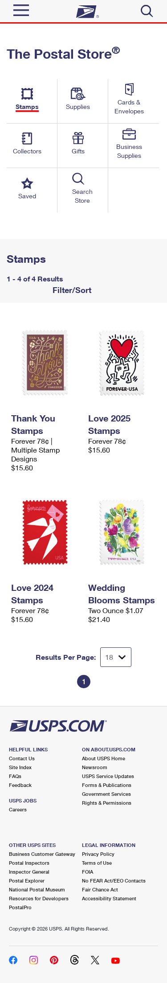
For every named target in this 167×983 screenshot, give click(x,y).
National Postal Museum (37, 889)
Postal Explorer (27, 880)
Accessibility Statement (109, 898)
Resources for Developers (39, 898)
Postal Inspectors (29, 863)
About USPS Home (103, 758)
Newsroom (94, 767)
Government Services (106, 794)
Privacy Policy (98, 854)
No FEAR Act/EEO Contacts (114, 880)
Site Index (20, 767)
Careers (18, 809)
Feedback (20, 785)
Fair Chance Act (100, 889)
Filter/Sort (70, 290)
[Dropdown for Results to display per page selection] (115, 657)
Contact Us (22, 758)
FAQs (15, 776)
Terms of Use (97, 863)
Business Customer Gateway (42, 854)
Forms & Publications (106, 785)
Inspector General (29, 872)
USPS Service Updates (108, 776)
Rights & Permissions (106, 803)
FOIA (87, 872)
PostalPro (20, 907)
